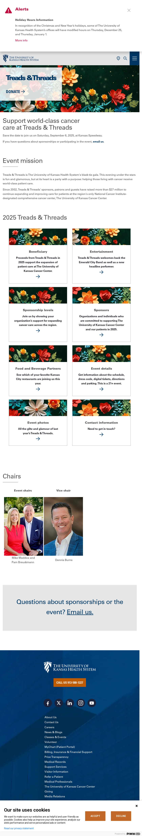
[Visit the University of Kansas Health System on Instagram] (81, 703)
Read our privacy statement (19, 828)
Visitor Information (56, 771)
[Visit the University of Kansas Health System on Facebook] (47, 703)
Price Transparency (57, 757)
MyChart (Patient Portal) (60, 747)
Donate (13, 91)
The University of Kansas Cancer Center (70, 786)
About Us (51, 717)
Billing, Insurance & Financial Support (68, 752)
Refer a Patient (54, 776)
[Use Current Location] (118, 58)
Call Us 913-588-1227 (69, 682)
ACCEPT (95, 816)
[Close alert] (129, 10)
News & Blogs (53, 732)
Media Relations (55, 796)
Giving (49, 791)
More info (21, 40)
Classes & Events (55, 737)
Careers (49, 727)
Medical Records (55, 761)
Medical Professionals (58, 781)
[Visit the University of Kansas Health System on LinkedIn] (69, 703)
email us (98, 141)
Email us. (80, 612)
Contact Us (51, 722)
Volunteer (51, 742)
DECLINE (121, 816)
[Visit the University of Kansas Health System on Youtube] (92, 703)
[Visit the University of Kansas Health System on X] (58, 703)
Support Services (56, 766)
